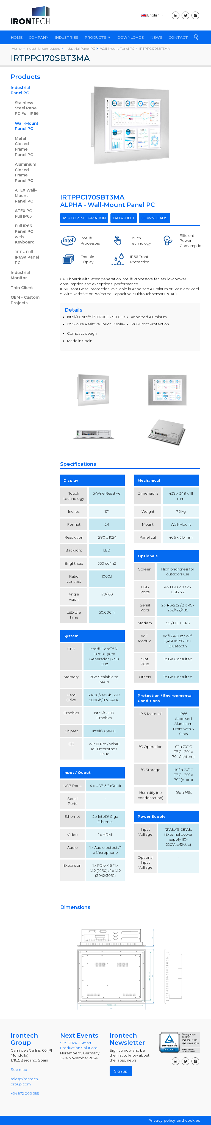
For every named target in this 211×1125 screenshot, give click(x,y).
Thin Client (22, 287)
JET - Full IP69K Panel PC (27, 257)
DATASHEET (123, 218)
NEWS (156, 37)
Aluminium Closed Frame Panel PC (25, 172)
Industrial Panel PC (20, 90)
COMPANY (38, 37)
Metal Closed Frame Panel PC (24, 146)
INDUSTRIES (66, 37)
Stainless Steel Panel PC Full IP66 (26, 108)
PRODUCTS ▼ (98, 37)
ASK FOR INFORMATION (84, 218)
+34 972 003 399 (25, 1093)
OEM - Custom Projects (25, 300)
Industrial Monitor (20, 275)
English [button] (150, 15)
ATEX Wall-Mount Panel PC (26, 195)
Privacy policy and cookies (174, 1120)
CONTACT (178, 37)
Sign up (120, 1071)
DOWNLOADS (130, 37)
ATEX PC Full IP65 (23, 213)
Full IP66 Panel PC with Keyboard (25, 234)
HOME (17, 37)
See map (19, 1069)
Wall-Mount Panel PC (26, 126)
